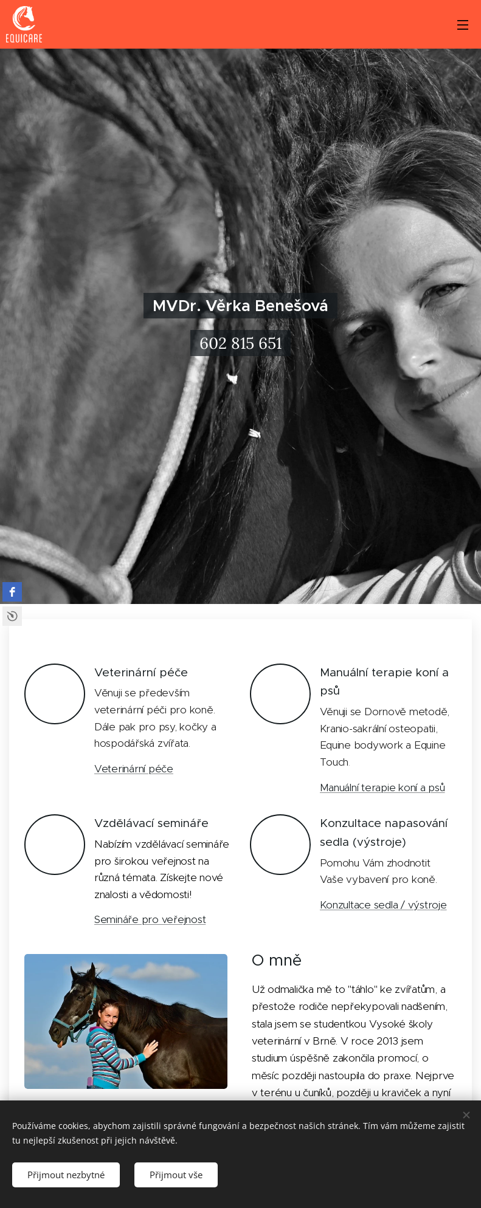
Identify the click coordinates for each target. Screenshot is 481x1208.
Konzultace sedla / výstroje (383, 904)
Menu (462, 25)
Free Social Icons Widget (12, 616)
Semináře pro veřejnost (150, 919)
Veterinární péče (133, 768)
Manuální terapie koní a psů (382, 787)
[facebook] (12, 592)
